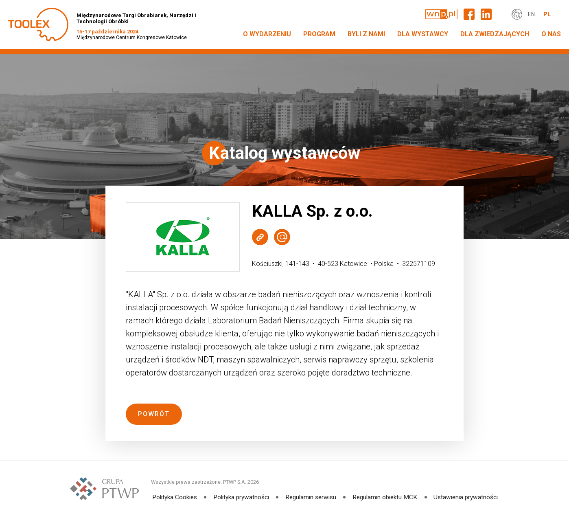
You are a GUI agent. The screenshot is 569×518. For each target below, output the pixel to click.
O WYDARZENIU (267, 34)
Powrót (154, 414)
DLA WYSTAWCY (422, 34)
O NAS (551, 34)
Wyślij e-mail (282, 236)
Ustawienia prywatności (468, 497)
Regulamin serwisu (311, 497)
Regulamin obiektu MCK (386, 497)
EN (531, 14)
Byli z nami (366, 34)
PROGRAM (319, 34)
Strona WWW (260, 236)
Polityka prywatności (240, 497)
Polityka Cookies (172, 497)
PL (547, 14)
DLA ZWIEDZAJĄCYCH (494, 34)
